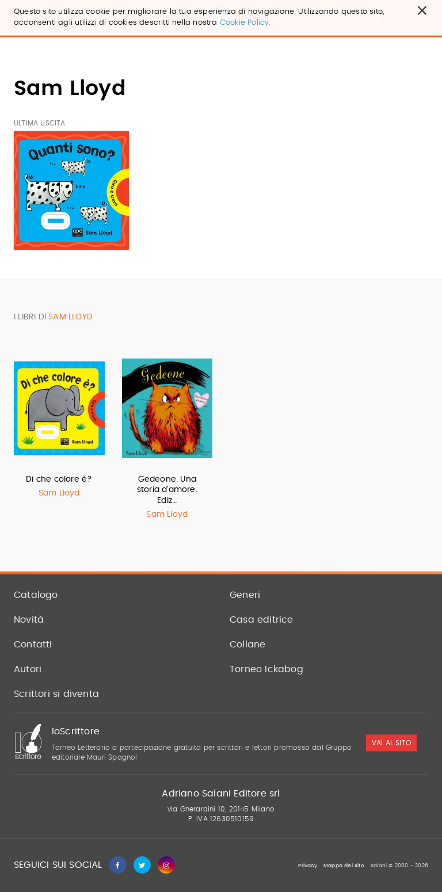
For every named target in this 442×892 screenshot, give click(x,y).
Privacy (307, 865)
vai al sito (391, 742)
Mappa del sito (343, 865)
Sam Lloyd (59, 493)
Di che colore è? (59, 479)
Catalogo (36, 595)
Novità (29, 619)
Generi (245, 595)
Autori (27, 669)
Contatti (33, 644)
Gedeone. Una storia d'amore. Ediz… (167, 489)
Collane (247, 644)
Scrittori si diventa (56, 694)
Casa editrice (262, 619)
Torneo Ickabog (266, 669)
